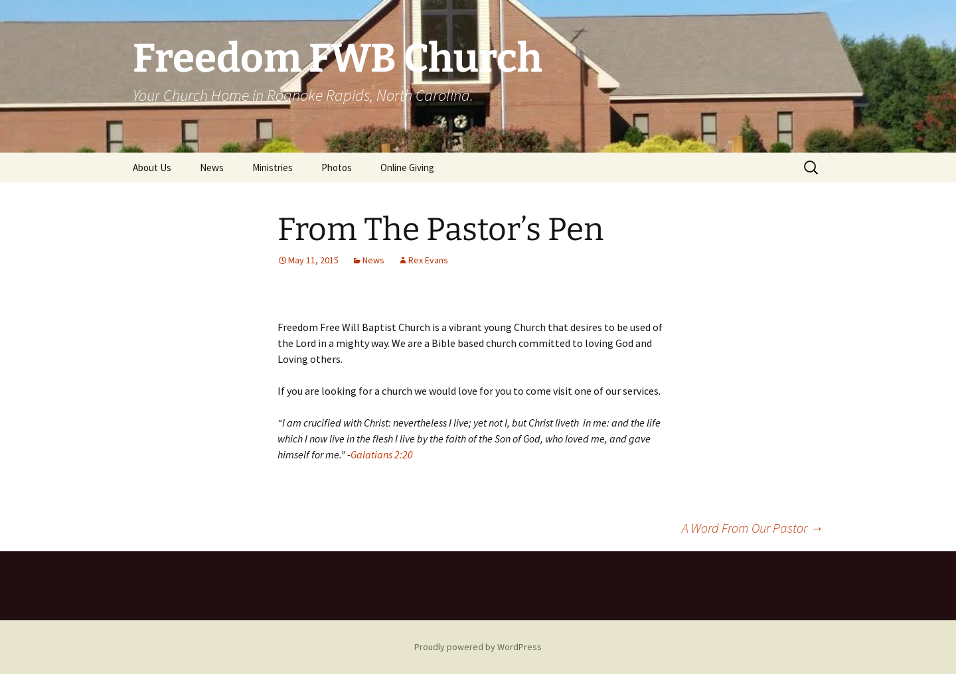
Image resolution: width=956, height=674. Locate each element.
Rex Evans (428, 260)
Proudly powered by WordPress (478, 647)
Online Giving (407, 167)
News (212, 167)
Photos (336, 167)
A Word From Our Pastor (752, 527)
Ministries (272, 167)
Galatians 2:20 (382, 454)
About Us (152, 167)
